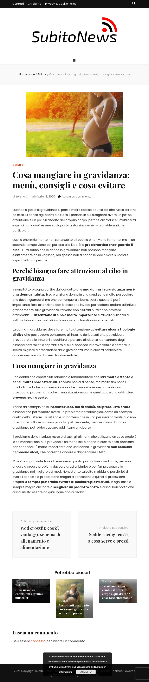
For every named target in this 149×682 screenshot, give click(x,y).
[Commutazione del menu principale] (74, 60)
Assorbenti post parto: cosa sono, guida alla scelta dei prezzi (74, 609)
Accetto (86, 672)
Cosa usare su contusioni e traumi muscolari (29, 594)
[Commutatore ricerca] (133, 3)
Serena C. (22, 196)
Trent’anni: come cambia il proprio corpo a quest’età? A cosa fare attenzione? (117, 592)
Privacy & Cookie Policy (60, 4)
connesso (38, 641)
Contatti (18, 4)
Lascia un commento (77, 196)
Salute (18, 165)
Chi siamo (34, 4)
